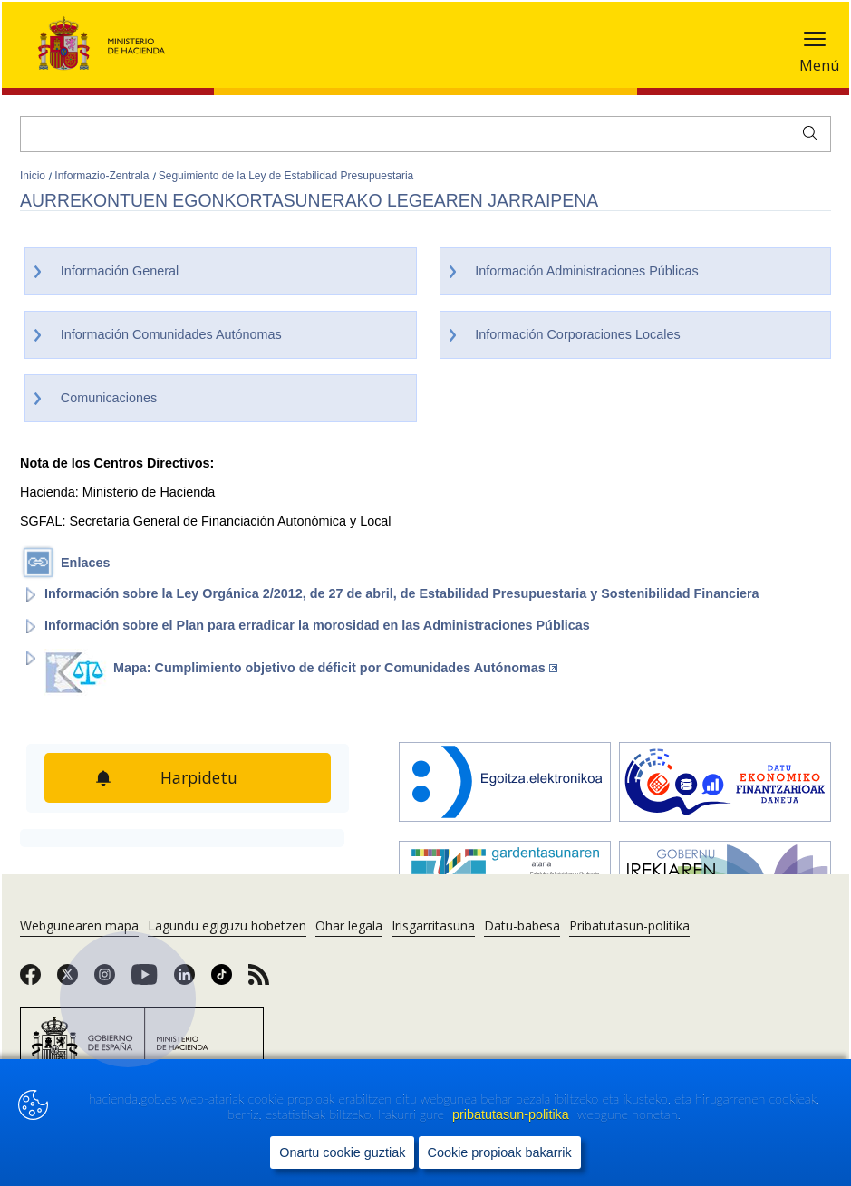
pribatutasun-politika (512, 1114)
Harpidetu (198, 777)
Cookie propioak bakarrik (500, 1152)
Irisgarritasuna (433, 925)
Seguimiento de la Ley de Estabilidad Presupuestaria (286, 175)
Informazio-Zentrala (102, 175)
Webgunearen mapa (79, 925)
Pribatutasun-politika (629, 925)
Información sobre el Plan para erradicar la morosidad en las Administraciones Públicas (317, 625)
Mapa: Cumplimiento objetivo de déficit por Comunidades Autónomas (335, 667)
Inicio (34, 175)
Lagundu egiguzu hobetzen (227, 925)
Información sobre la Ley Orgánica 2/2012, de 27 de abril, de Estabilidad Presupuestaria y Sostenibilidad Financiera (401, 593)
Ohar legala (348, 925)
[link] (30, 980)
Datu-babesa (522, 925)
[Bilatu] (425, 134)
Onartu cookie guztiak (342, 1152)
